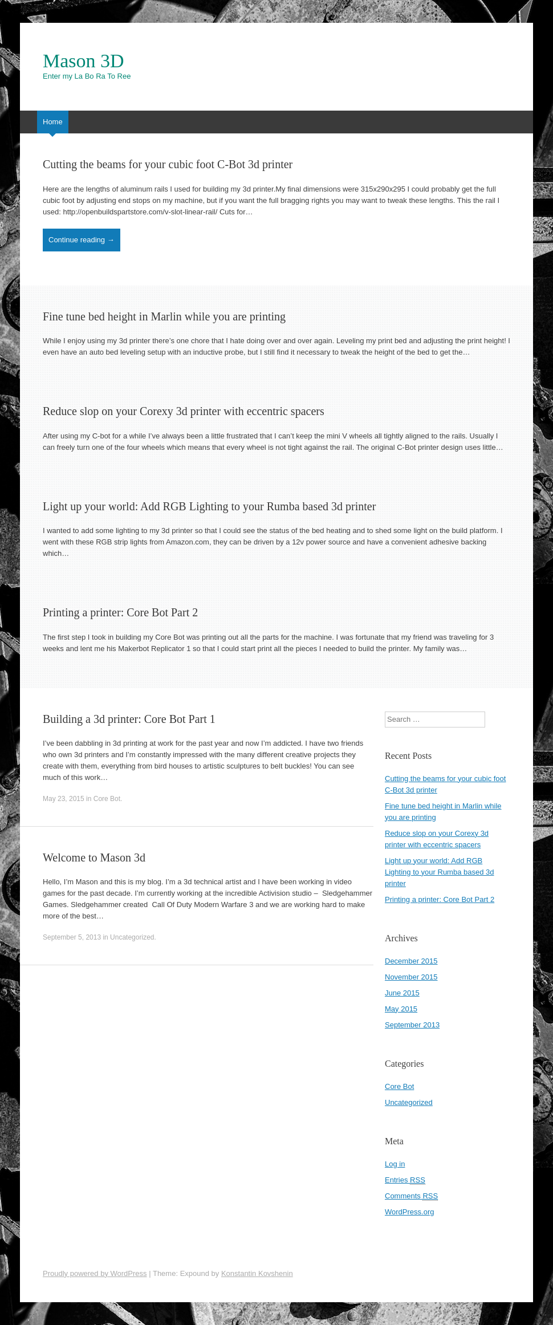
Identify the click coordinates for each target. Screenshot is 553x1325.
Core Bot (106, 799)
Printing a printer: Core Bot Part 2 (120, 612)
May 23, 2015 (63, 799)
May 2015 (401, 1009)
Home (53, 121)
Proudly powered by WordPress (95, 1273)
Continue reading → (81, 239)
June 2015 (402, 993)
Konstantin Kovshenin (257, 1273)
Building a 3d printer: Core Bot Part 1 (129, 719)
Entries (405, 1180)
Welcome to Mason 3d (94, 857)
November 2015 (411, 977)
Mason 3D (83, 61)
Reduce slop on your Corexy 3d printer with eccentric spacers (183, 411)
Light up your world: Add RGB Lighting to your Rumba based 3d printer (209, 506)
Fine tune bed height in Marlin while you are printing (164, 316)
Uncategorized (132, 937)
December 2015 (411, 961)
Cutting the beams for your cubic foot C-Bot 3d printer (167, 164)
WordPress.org (409, 1212)
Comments (411, 1196)
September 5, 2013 (72, 937)
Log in (395, 1164)
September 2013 (412, 1025)
